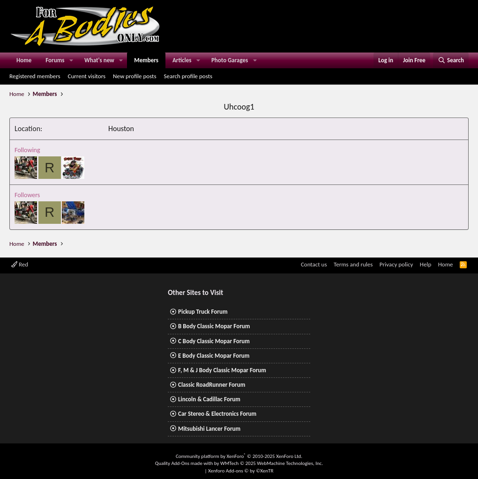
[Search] (451, 60)
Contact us (314, 264)
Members (146, 60)
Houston (121, 128)
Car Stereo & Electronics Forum (217, 413)
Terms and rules (353, 264)
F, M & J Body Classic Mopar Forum (222, 370)
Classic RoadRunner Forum (211, 384)
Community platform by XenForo (239, 456)
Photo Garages (229, 60)
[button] (71, 60)
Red (19, 264)
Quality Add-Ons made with (184, 463)
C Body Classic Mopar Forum (214, 341)
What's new (99, 60)
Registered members (34, 76)
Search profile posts (188, 76)
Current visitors (87, 76)
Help (425, 264)
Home (23, 60)
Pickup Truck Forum (202, 311)
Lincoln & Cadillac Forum (209, 399)
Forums (54, 60)
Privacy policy (396, 264)
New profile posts (134, 76)
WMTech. (271, 463)
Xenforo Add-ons (240, 471)
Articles (181, 60)
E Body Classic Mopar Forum (213, 355)
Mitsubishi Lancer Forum (209, 428)
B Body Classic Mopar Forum (214, 326)
